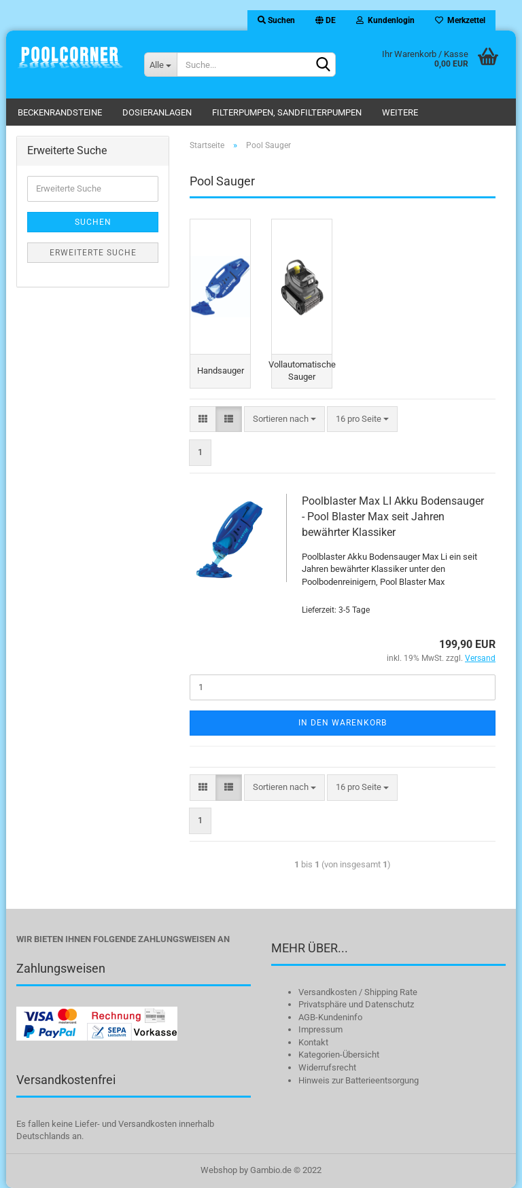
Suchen (276, 20)
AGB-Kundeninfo (330, 1017)
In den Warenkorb (342, 722)
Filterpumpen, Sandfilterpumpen (287, 112)
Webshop (219, 1170)
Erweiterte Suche (93, 252)
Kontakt (313, 1042)
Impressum (320, 1030)
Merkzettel (460, 20)
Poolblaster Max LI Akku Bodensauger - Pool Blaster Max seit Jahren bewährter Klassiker (393, 517)
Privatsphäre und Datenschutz (356, 1005)
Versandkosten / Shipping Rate (357, 992)
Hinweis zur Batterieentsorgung (358, 1080)
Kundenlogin (385, 20)
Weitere (400, 112)
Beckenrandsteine (60, 112)
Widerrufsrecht (327, 1068)
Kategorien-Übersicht (338, 1055)
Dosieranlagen (157, 112)
